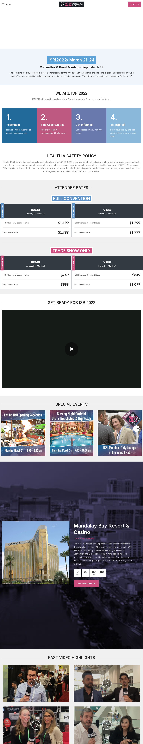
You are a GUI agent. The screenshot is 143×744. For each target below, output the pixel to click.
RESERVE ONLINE (86, 583)
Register (134, 4)
